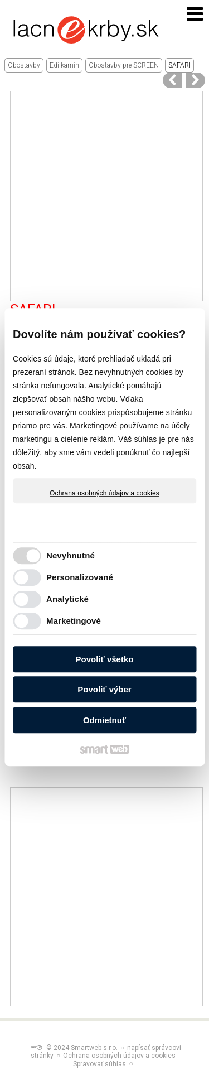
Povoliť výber (104, 689)
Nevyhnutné (70, 555)
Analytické (67, 599)
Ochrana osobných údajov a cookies (104, 493)
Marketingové (73, 620)
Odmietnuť (104, 720)
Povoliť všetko (105, 659)
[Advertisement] (104, 196)
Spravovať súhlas (99, 1064)
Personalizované (79, 577)
